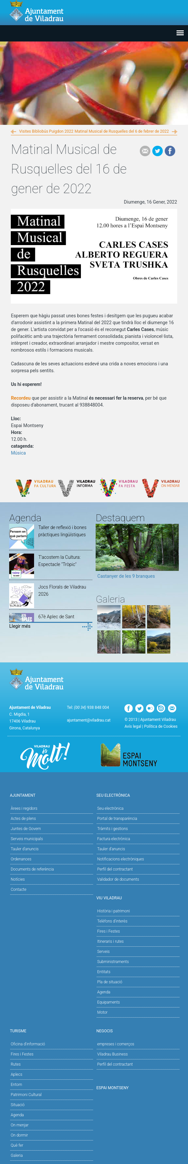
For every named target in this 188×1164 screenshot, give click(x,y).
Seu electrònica (110, 808)
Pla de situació (109, 982)
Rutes (16, 1064)
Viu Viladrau (137, 897)
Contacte (19, 889)
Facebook (170, 151)
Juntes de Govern (26, 828)
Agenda (103, 992)
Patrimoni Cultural (26, 1094)
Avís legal (132, 726)
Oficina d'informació (28, 1044)
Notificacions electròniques (120, 859)
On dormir (19, 1135)
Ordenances (21, 859)
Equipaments (108, 1002)
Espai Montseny (112, 1088)
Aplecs (16, 1074)
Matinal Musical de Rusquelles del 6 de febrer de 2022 (122, 131)
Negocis (137, 1030)
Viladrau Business (112, 1054)
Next (174, 553)
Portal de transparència (117, 818)
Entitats (103, 972)
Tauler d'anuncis (25, 849)
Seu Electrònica (137, 795)
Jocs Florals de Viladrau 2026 (62, 590)
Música (18, 453)
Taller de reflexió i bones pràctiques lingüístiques (62, 531)
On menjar (19, 1125)
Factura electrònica (113, 839)
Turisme (50, 1030)
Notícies (18, 879)
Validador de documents (118, 879)
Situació (18, 1105)
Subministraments (113, 961)
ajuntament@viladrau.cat (88, 720)
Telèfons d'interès (112, 921)
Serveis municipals (27, 839)
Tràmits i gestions (112, 828)
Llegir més (19, 626)
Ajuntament (50, 795)
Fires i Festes (108, 931)
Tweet (157, 151)
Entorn (16, 1084)
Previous (100, 553)
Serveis (103, 951)
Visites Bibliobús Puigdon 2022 (46, 131)
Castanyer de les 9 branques (126, 576)
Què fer (17, 1145)
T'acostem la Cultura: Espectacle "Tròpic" (59, 561)
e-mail (145, 151)
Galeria (17, 1155)
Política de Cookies (161, 726)
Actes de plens (23, 818)
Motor (102, 1012)
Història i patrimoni (113, 911)
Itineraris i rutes (110, 941)
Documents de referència (32, 869)
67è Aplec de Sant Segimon (56, 620)
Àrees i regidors (24, 808)
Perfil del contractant (115, 869)
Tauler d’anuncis (111, 849)
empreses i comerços (115, 1044)
